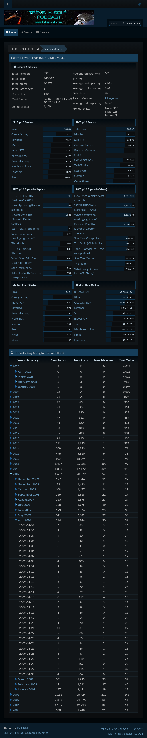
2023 (16, 402)
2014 (16, 448)
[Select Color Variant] (139, 4)
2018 (16, 428)
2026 (16, 366)
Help (109, 733)
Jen (13, 177)
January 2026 (26, 386)
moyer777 (17, 150)
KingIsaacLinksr (21, 166)
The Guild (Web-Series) (88, 243)
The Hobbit (18, 243)
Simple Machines (37, 732)
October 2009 (27, 489)
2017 (16, 433)
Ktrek (14, 340)
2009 (16, 474)
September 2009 (28, 494)
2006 (16, 705)
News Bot (17, 318)
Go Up (138, 733)
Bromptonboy (20, 161)
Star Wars (80, 170)
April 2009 (24, 520)
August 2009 (26, 499)
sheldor (16, 324)
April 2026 (24, 371)
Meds (15, 145)
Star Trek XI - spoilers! (25, 228)
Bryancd (16, 139)
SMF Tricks (23, 728)
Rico (14, 129)
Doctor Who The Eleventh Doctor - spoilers (22, 219)
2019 (16, 422)
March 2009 (25, 679)
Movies (79, 134)
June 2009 (24, 510)
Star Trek (79, 139)
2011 (16, 463)
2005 (16, 710)
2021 (16, 412)
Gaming (79, 175)
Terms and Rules (123, 733)
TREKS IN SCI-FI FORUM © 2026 (122, 729)
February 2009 (27, 684)
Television (80, 129)
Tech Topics (81, 165)
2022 (16, 407)
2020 (16, 417)
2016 (16, 438)
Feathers (16, 171)
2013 (16, 453)
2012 (16, 458)
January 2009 (26, 689)
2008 (16, 694)
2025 (16, 391)
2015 (16, 443)
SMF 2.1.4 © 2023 (15, 732)
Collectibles (81, 181)
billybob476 (19, 155)
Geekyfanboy (19, 134)
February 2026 (27, 381)
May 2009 (24, 515)
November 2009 (28, 484)
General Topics (83, 145)
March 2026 (25, 376)
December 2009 (28, 479)
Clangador (111, 98)
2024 (16, 397)
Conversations (83, 159)
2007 (16, 699)
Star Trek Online (21, 267)
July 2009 (24, 504)
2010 (16, 468)
